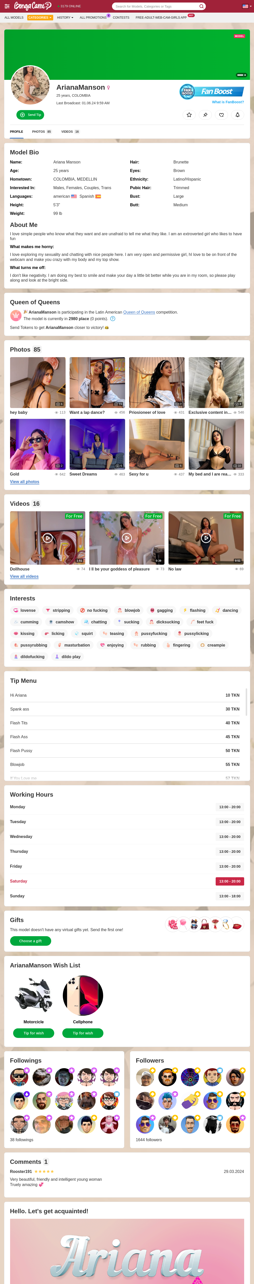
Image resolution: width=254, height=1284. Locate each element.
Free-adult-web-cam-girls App (162, 17)
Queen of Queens (139, 312)
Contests (121, 17)
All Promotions (94, 17)
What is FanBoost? (228, 102)
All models (14, 17)
